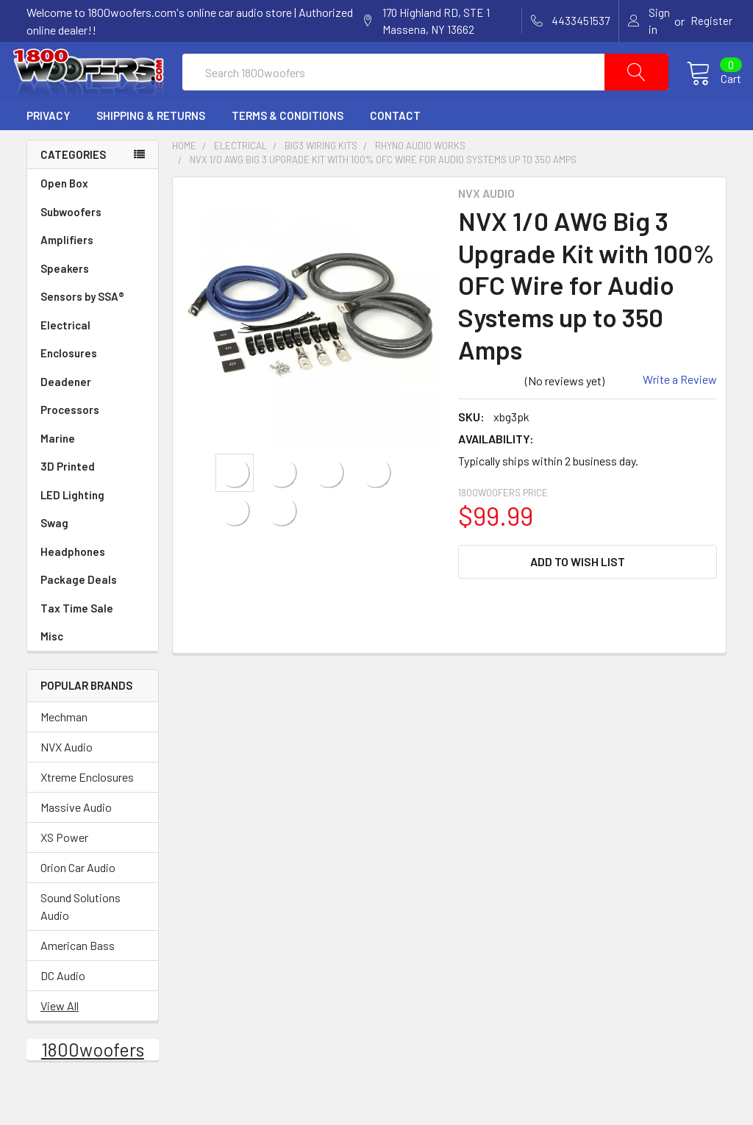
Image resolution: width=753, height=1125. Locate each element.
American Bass (77, 975)
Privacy (48, 145)
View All (59, 1035)
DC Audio (62, 1005)
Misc (51, 666)
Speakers (92, 298)
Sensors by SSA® (92, 326)
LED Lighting (92, 525)
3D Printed (67, 496)
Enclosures (92, 383)
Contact (395, 145)
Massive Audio (76, 836)
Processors (92, 440)
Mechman (64, 746)
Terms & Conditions (287, 145)
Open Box (64, 213)
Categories (73, 184)
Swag (92, 553)
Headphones (72, 581)
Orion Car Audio (77, 897)
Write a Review (680, 408)
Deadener (92, 412)
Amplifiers (92, 270)
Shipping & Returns (150, 145)
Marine (92, 468)
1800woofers (92, 1079)
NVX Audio (66, 776)
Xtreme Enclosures (87, 806)
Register (711, 20)
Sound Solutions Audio (80, 935)
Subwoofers (92, 242)
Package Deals (78, 609)
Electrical (92, 355)
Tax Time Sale (76, 638)
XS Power (64, 867)
